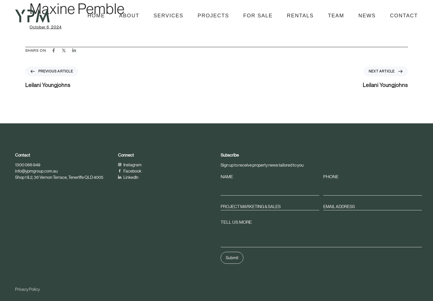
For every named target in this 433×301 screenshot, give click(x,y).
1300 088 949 (27, 164)
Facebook (129, 171)
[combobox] (270, 206)
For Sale (258, 15)
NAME (227, 176)
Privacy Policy (27, 289)
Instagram (130, 164)
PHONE (331, 176)
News (367, 15)
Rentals (300, 15)
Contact (404, 15)
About (129, 15)
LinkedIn (128, 177)
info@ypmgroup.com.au (36, 171)
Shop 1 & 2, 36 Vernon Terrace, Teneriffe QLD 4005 (59, 177)
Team (336, 15)
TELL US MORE (236, 222)
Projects (213, 15)
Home (96, 15)
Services (168, 15)
